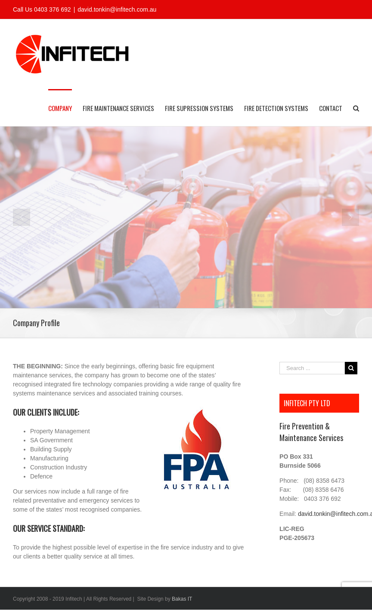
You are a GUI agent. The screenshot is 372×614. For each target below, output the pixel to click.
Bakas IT (182, 599)
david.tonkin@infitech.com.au (117, 9)
